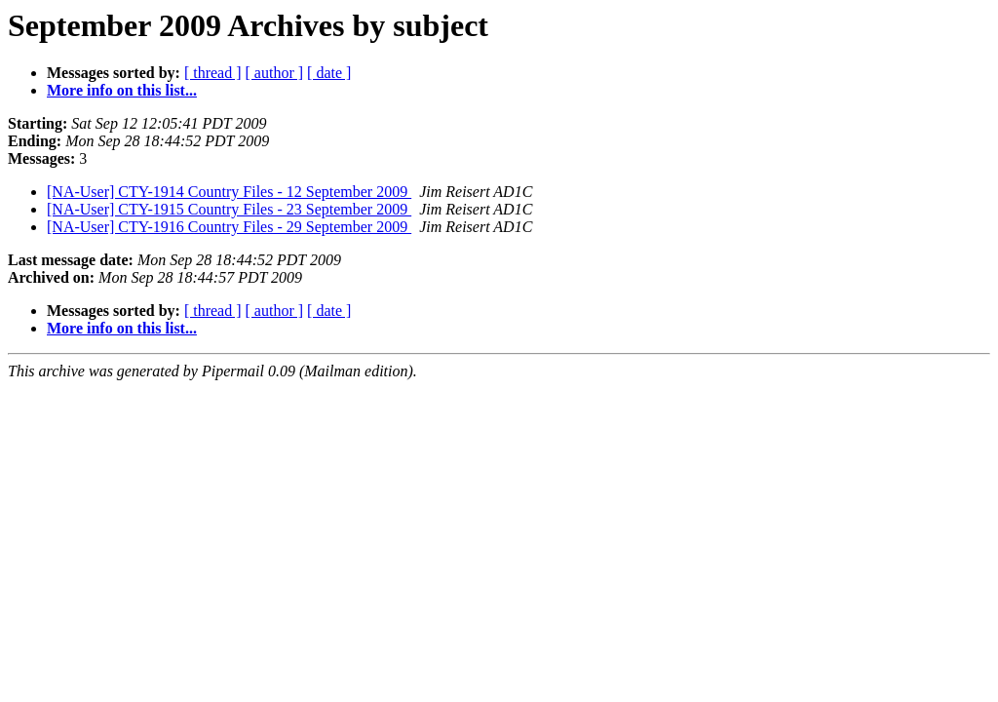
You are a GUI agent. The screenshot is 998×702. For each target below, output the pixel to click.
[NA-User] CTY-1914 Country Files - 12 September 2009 (229, 191)
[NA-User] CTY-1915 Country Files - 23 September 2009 (229, 209)
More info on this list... (122, 90)
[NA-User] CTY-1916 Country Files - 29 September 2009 (229, 226)
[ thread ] (213, 72)
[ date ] (329, 72)
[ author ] (275, 72)
